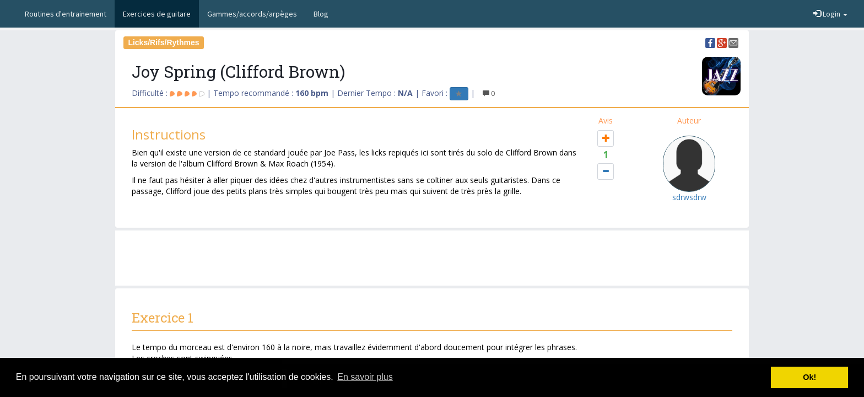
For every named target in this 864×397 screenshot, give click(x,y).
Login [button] (830, 14)
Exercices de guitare (157, 14)
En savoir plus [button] (365, 377)
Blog (321, 14)
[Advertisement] (432, 258)
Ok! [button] (809, 377)
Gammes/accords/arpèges (252, 14)
